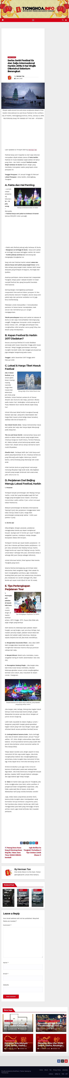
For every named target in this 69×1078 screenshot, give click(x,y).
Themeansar (4, 1073)
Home (41, 1070)
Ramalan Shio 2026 (9, 1040)
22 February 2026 (11, 1029)
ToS (50, 1070)
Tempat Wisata (11, 57)
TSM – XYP (65, 1074)
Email (5, 974)
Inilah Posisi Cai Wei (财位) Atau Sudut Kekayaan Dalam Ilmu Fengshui (17, 1025)
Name (6, 963)
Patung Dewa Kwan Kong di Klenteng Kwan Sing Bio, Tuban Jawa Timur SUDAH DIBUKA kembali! (13, 853)
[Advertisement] (23, 41)
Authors (51, 1074)
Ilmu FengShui (8, 1021)
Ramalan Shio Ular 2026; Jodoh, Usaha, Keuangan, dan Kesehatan (51, 1045)
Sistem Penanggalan (43, 1021)
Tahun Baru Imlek (54, 1021)
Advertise (65, 1070)
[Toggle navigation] (33, 20)
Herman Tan (20, 76)
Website (6, 985)
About (46, 1070)
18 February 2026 (11, 1049)
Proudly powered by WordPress (10, 1071)
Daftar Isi (57, 1074)
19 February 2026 (44, 1029)
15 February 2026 (44, 1049)
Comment (7, 925)
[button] (63, 20)
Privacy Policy (57, 1070)
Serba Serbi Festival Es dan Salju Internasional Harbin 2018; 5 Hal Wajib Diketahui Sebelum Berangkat (22, 66)
